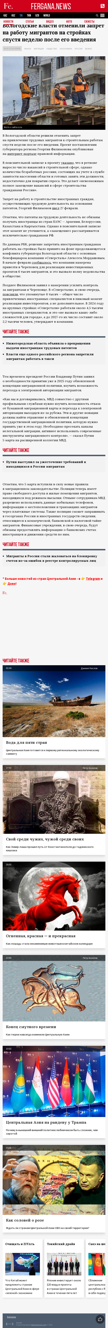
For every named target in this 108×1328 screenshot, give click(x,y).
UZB (37, 15)
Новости (8, 22)
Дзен (11, 583)
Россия (78, 48)
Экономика (66, 48)
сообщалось (41, 262)
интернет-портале (22, 154)
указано (67, 163)
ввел (55, 208)
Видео (50, 22)
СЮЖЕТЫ (89, 22)
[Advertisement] (54, 631)
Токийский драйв (61, 1244)
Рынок (27, 48)
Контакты (11, 1317)
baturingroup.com (38, 1325)
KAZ (5, 15)
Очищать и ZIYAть (19, 1244)
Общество (51, 48)
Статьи (30, 22)
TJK (21, 15)
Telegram (93, 578)
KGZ (13, 15)
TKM (29, 15)
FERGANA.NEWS (51, 6)
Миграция (39, 48)
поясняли (10, 294)
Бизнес (88, 48)
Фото (69, 22)
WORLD (46, 15)
